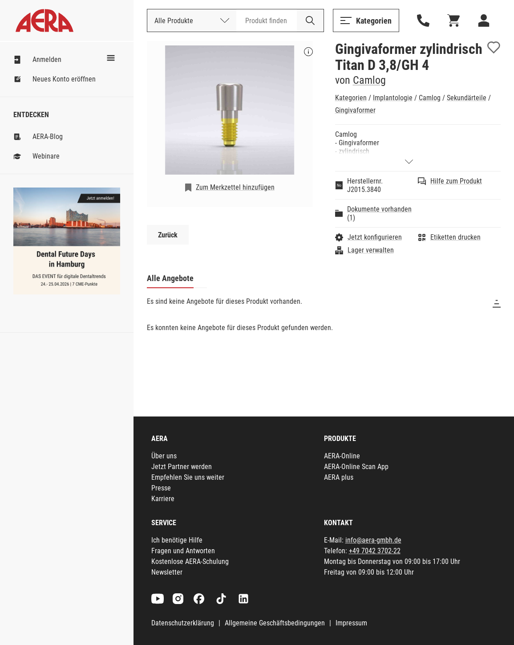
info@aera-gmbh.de (373, 540)
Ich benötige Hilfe (176, 540)
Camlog (369, 80)
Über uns (164, 456)
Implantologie (393, 98)
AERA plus (338, 477)
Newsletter (166, 572)
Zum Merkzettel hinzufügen (235, 187)
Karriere (162, 498)
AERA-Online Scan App (356, 466)
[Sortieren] (497, 304)
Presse (161, 488)
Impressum (351, 623)
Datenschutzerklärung (182, 623)
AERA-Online (342, 456)
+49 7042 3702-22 (375, 551)
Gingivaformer (355, 110)
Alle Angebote (170, 278)
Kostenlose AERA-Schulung (190, 561)
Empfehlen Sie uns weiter (187, 477)
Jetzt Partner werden (181, 466)
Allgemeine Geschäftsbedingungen (275, 623)
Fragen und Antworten (183, 551)
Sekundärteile (466, 98)
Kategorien (351, 98)
